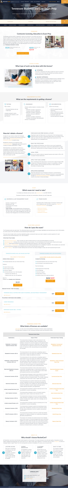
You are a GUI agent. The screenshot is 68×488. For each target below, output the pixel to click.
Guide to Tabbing (8, 247)
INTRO (5, 25)
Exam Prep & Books (40, 25)
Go (64, 21)
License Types (50, 25)
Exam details (30, 25)
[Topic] (10, 22)
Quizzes (6, 243)
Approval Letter (29, 478)
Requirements (22, 25)
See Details (7, 295)
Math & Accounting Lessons (10, 240)
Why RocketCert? (60, 25)
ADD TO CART (59, 293)
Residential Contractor (42, 212)
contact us (57, 441)
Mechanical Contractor (42, 209)
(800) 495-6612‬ (52, 1)
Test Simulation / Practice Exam (11, 244)
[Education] (51, 22)
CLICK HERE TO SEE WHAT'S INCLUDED (50, 257)
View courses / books (23, 53)
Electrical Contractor (42, 208)
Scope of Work (12, 25)
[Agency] (30, 22)
